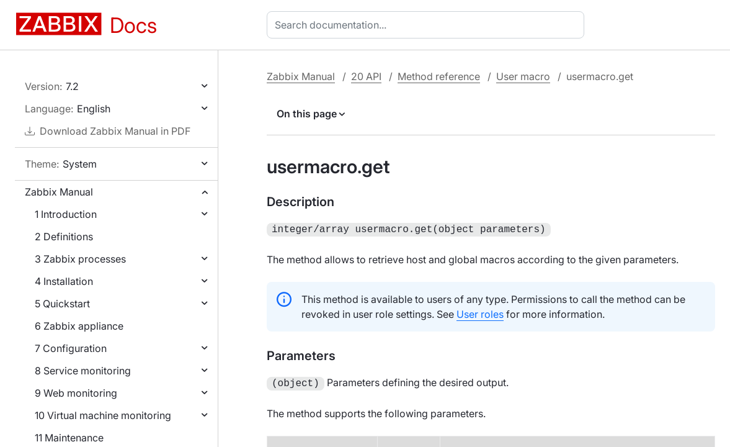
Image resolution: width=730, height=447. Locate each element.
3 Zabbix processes (80, 259)
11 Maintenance (69, 437)
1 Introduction (66, 214)
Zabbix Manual (59, 192)
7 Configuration (71, 348)
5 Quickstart (62, 303)
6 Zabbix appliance (79, 326)
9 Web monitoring (76, 393)
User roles (480, 313)
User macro (523, 76)
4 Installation (64, 281)
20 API (366, 76)
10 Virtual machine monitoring (103, 415)
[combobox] (428, 25)
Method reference (439, 76)
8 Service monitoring (83, 370)
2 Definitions (64, 236)
